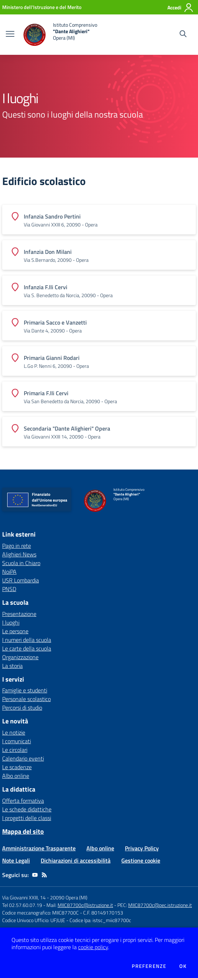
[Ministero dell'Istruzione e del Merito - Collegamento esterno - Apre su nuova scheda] (41, 7)
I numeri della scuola (26, 639)
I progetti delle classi (26, 818)
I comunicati (16, 741)
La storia (12, 665)
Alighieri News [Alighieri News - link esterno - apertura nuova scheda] (19, 554)
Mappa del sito (23, 831)
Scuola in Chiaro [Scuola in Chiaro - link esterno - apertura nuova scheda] (21, 563)
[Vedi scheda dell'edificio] (99, 219)
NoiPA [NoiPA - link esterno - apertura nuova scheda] (9, 571)
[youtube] (35, 875)
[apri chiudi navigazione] (10, 34)
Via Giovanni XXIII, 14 (24, 897)
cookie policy (93, 947)
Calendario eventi (23, 758)
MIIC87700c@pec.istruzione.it (160, 905)
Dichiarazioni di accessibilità (76, 860)
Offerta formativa (23, 800)
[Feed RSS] (44, 875)
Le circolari (14, 749)
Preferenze (149, 966)
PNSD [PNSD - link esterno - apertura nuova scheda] (9, 589)
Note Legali (16, 860)
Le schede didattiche (26, 809)
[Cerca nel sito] (183, 34)
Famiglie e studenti (24, 690)
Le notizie (13, 732)
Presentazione (19, 613)
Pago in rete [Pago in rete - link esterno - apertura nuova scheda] (16, 545)
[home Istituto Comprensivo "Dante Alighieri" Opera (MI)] (59, 35)
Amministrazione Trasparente (39, 848)
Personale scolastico (26, 699)
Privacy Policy (142, 848)
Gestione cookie (140, 860)
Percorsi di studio (22, 707)
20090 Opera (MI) (68, 897)
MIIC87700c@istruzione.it (85, 905)
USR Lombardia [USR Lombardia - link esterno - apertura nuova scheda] (20, 580)
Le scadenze (17, 767)
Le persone (15, 631)
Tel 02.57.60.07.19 (22, 905)
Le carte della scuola (26, 648)
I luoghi (10, 622)
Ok (182, 966)
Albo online (15, 775)
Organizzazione (20, 657)
